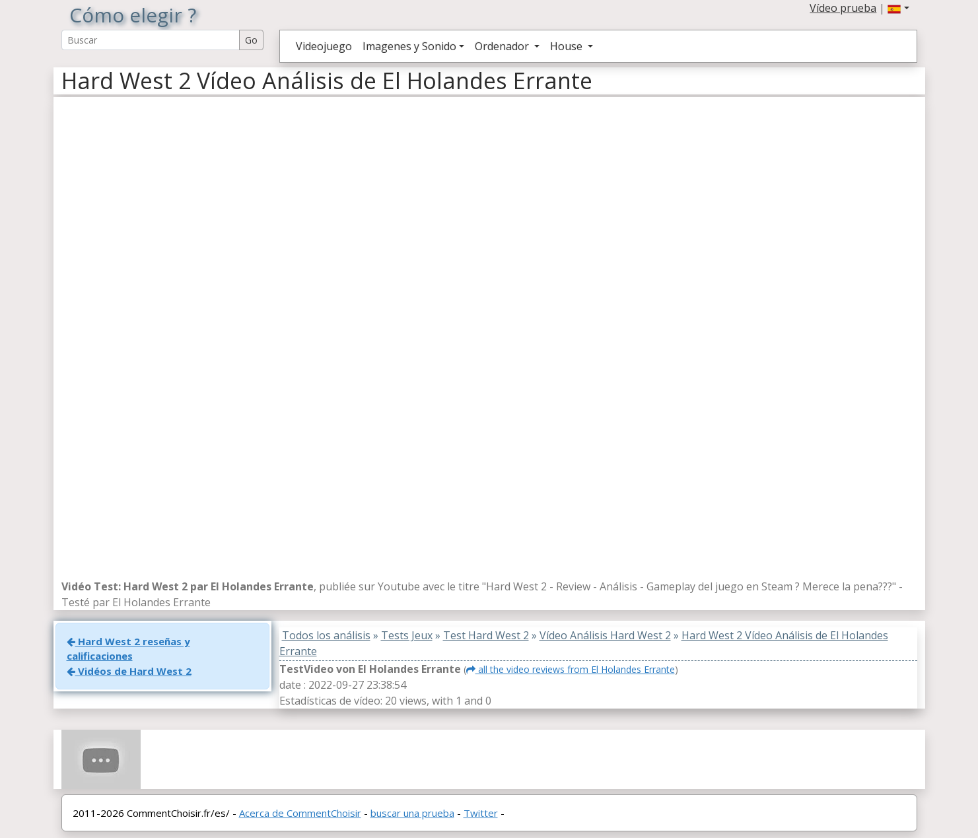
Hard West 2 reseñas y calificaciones (128, 649)
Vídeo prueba (843, 8)
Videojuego (324, 46)
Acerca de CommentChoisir (300, 813)
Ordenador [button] (503, 46)
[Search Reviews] (150, 40)
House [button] (567, 46)
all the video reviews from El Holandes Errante (570, 669)
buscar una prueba (412, 813)
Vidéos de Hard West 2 (129, 671)
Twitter (481, 813)
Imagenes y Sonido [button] (409, 46)
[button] (898, 8)
